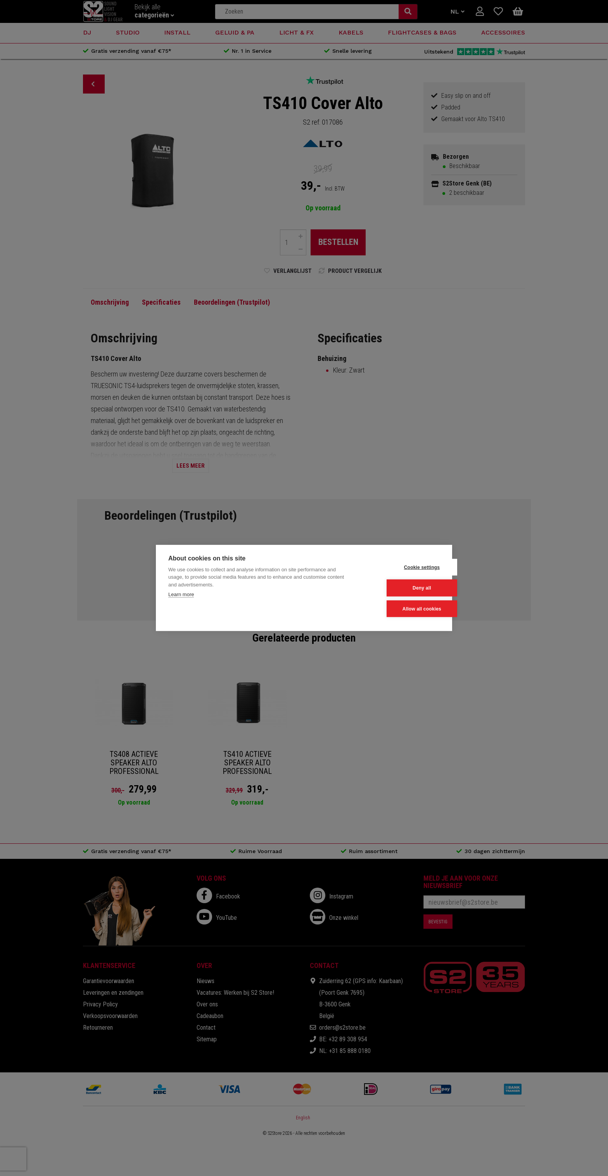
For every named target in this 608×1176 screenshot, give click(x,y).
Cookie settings (401, 567)
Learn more (181, 595)
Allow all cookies (401, 608)
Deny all (401, 588)
